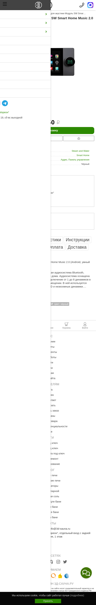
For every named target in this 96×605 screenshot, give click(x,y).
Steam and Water (80, 151)
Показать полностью (14, 290)
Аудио (64, 159)
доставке (22, 208)
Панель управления (78, 159)
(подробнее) (77, 595)
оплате (22, 231)
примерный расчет (32, 185)
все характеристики (12, 168)
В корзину (48, 130)
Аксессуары (32, 13)
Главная (6, 13)
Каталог (18, 13)
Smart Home (83, 155)
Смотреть (23, 310)
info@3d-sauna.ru (59, 528)
